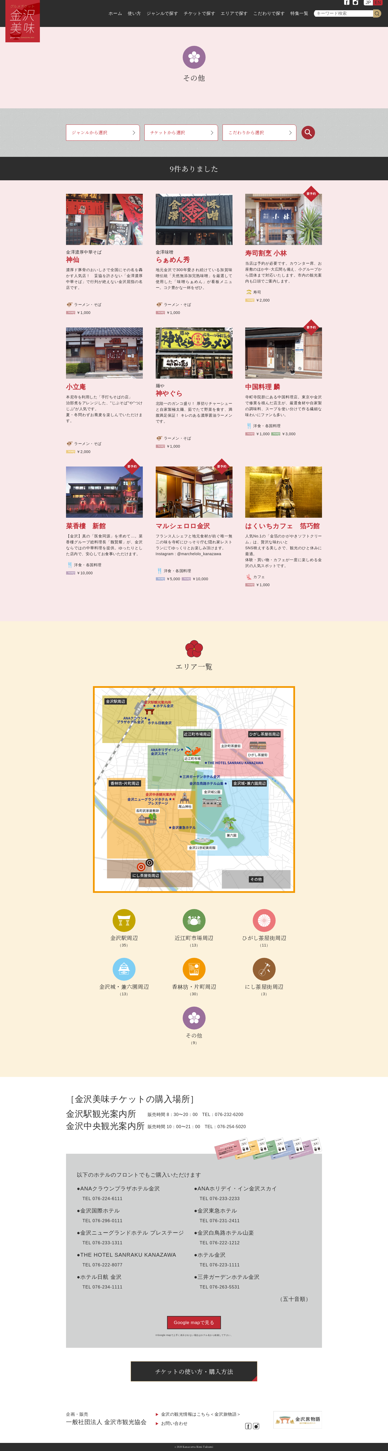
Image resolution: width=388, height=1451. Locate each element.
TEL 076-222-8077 (102, 1265)
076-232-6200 (229, 1114)
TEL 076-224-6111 (102, 1198)
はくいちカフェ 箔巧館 (282, 526)
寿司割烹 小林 (266, 253)
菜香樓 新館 (86, 526)
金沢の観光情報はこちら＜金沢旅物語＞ (201, 1414)
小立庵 (76, 387)
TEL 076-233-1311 (102, 1243)
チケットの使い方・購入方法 (194, 1371)
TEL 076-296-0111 (102, 1220)
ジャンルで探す (162, 13)
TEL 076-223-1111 (220, 1265)
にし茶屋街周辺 (264, 986)
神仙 (72, 259)
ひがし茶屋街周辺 (264, 938)
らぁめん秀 (173, 259)
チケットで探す (200, 13)
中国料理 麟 (262, 387)
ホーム (115, 13)
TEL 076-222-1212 (220, 1243)
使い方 (134, 13)
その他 (194, 1035)
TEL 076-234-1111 (102, 1287)
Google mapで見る (194, 1322)
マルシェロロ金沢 (183, 526)
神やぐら (169, 393)
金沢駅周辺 (124, 938)
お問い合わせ (174, 1423)
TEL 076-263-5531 (220, 1287)
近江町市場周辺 (194, 938)
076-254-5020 (231, 1126)
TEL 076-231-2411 (220, 1220)
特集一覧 (299, 13)
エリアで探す (234, 13)
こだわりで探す (269, 13)
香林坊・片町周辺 (194, 986)
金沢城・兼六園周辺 (124, 986)
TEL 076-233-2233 (220, 1198)
